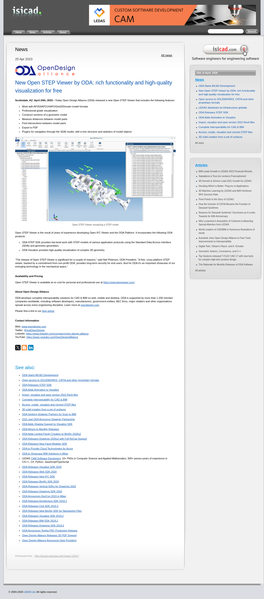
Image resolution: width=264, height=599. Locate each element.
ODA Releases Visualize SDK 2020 (41, 467)
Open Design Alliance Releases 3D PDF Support (49, 535)
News (199, 80)
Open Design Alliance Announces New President (49, 540)
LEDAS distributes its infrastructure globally (223, 107)
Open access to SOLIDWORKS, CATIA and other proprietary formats (60, 380)
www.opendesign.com (34, 326)
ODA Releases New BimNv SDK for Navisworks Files (52, 510)
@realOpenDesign (34, 330)
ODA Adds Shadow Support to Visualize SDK (47, 424)
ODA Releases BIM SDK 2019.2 (40, 520)
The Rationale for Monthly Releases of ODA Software (226, 264)
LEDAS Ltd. (30, 592)
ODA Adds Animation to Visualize (40, 389)
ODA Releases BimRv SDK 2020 (40, 481)
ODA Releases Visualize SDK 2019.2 (43, 516)
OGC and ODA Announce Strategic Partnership (48, 419)
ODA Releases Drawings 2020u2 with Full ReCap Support (54, 438)
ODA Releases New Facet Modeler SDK (44, 443)
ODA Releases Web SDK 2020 (39, 471)
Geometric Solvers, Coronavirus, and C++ (220, 251)
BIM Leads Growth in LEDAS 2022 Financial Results (225, 171)
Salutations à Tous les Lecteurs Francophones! (222, 176)
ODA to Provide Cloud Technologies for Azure (47, 448)
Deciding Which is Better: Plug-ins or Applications (224, 186)
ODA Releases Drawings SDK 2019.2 (43, 525)
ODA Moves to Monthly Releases (40, 429)
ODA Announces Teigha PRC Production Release (49, 530)
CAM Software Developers (46, 458)
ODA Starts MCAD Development (40, 375)
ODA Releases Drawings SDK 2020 (42, 491)
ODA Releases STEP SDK (37, 385)
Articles (201, 165)
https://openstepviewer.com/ (118, 282)
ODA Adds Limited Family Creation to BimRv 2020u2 (51, 434)
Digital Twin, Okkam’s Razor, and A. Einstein (221, 246)
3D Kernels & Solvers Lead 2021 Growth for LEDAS (225, 181)
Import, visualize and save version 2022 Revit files (50, 394)
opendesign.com (90, 305)
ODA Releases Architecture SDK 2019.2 (44, 501)
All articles (200, 270)
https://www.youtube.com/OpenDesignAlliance (52, 337)
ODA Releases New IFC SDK (38, 476)
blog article (48, 311)
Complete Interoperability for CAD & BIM (44, 399)
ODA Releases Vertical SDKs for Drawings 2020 (49, 486)
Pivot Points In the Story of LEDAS (216, 199)
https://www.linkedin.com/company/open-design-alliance (57, 333)
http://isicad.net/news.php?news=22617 (57, 556)
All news (166, 55)
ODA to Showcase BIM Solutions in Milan (45, 453)
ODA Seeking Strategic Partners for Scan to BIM (49, 414)
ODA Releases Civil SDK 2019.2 (40, 506)
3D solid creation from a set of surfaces (44, 409)
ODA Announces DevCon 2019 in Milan (44, 496)
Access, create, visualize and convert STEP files (49, 404)
